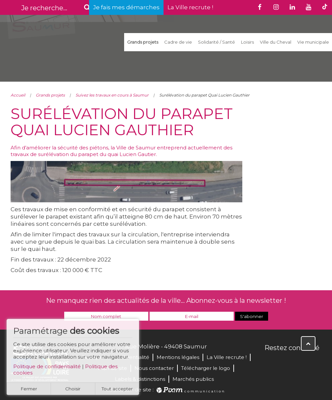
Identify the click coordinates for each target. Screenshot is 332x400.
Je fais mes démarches (126, 7)
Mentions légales (178, 357)
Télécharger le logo (205, 368)
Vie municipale (313, 42)
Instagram (314, 362)
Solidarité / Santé (216, 42)
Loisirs (247, 42)
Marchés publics (193, 379)
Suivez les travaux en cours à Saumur (112, 95)
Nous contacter (154, 368)
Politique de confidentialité (47, 369)
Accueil (18, 95)
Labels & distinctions (140, 379)
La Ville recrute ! (190, 7)
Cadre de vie (178, 42)
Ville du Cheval (275, 42)
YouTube (299, 362)
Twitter (285, 362)
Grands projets (142, 42)
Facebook (270, 362)
